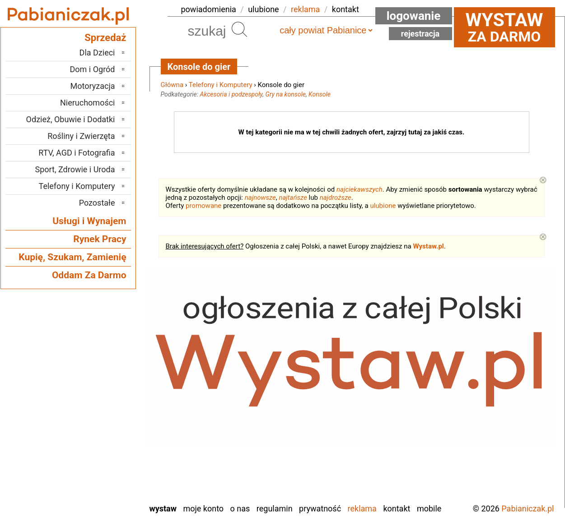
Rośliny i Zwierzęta (81, 136)
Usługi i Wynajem (89, 221)
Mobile (429, 508)
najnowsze (260, 197)
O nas (240, 508)
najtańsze (293, 197)
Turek (106, 459)
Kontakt (396, 508)
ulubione (263, 9)
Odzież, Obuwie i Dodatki (70, 119)
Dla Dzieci (97, 52)
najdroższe (335, 197)
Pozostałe (97, 202)
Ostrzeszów (95, 398)
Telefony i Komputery (220, 85)
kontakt (345, 9)
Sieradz (103, 434)
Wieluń (103, 471)
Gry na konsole (285, 94)
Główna (172, 85)
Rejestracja (420, 33)
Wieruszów (96, 483)
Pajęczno (99, 410)
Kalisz (105, 386)
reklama (305, 9)
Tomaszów (97, 446)
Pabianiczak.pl (527, 508)
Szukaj (239, 29)
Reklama (362, 508)
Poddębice (97, 422)
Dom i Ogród (92, 69)
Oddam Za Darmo (89, 275)
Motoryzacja (92, 86)
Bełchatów (98, 349)
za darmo (504, 27)
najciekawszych (359, 189)
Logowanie (414, 16)
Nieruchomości (87, 102)
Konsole (319, 94)
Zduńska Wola (92, 495)
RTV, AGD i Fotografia (76, 152)
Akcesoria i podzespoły (231, 94)
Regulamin (275, 508)
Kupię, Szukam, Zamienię (72, 257)
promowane (203, 206)
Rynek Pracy (99, 239)
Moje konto (203, 508)
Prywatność (320, 508)
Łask (107, 361)
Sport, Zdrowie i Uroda (75, 169)
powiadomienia (208, 9)
